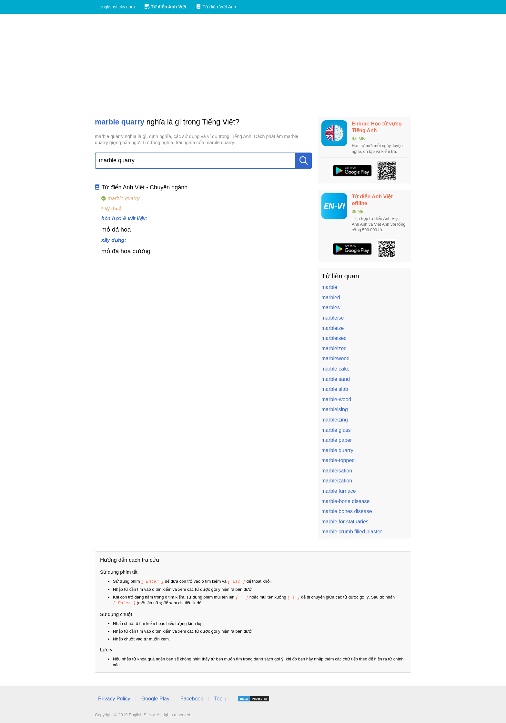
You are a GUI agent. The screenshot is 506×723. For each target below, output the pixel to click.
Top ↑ (220, 697)
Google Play (155, 697)
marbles (330, 307)
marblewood (335, 358)
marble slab (334, 389)
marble (329, 287)
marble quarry (337, 450)
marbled (330, 297)
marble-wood (336, 399)
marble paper (336, 440)
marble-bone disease (345, 501)
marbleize (332, 328)
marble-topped (338, 460)
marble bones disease (346, 511)
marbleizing (334, 419)
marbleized (334, 348)
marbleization (336, 480)
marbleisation (336, 470)
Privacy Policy (114, 697)
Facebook (191, 697)
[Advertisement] (253, 65)
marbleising (334, 409)
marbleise (332, 318)
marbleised (334, 338)
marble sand (335, 379)
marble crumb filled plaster (351, 531)
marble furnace (338, 491)
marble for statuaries (345, 521)
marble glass (336, 430)
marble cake (335, 368)
